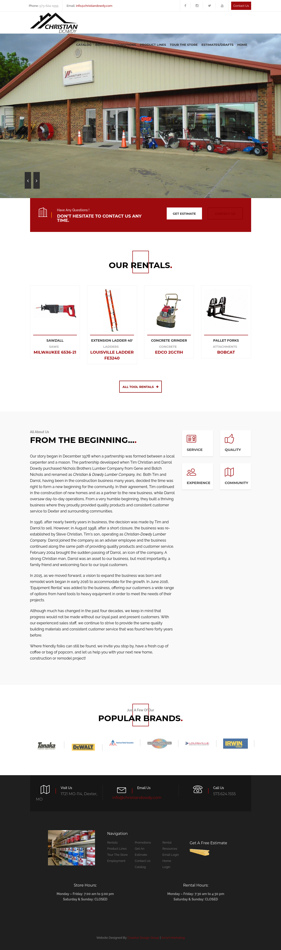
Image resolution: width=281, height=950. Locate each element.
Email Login (170, 854)
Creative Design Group (143, 937)
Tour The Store (184, 45)
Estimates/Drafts (218, 45)
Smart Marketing (173, 937)
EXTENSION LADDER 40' (112, 340)
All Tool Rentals (140, 387)
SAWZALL (55, 340)
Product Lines (153, 45)
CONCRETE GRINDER (169, 340)
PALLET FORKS (226, 340)
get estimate (184, 213)
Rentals (102, 45)
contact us (225, 213)
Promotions (125, 45)
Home (242, 45)
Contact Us (142, 861)
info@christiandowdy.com (94, 6)
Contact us (241, 6)
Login (166, 867)
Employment (116, 861)
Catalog (83, 45)
